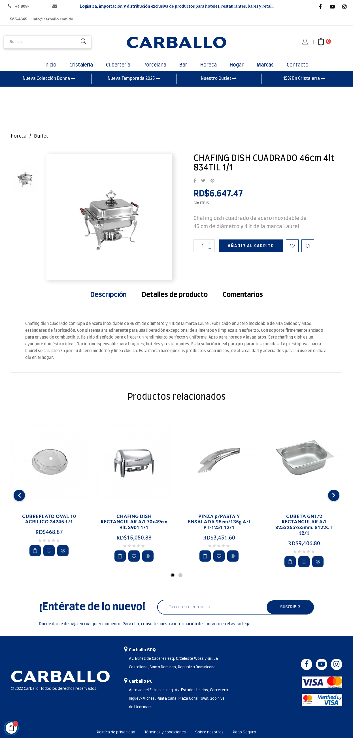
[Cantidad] (204, 253)
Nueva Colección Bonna (49, 86)
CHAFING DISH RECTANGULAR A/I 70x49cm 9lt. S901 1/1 (134, 529)
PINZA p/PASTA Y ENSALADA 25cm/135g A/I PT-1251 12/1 (219, 529)
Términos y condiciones (164, 739)
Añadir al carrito (251, 253)
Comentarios (243, 302)
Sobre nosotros (216, 739)
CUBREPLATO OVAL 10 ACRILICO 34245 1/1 (49, 526)
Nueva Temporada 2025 (134, 86)
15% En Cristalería (304, 86)
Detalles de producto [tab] (175, 302)
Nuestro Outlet (219, 86)
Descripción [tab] (108, 302)
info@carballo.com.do (53, 19)
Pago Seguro (257, 739)
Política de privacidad (105, 739)
